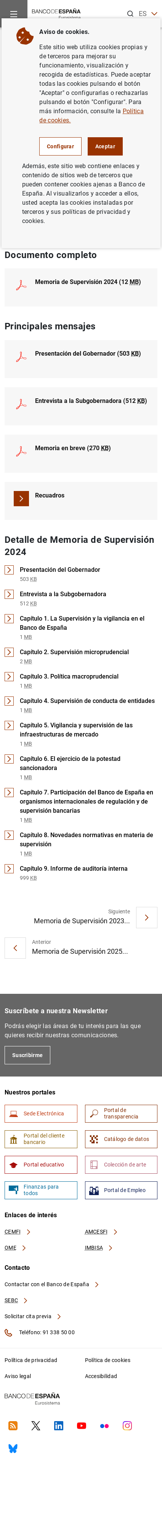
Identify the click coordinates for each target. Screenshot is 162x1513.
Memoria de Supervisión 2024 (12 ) (88, 282)
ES (148, 14)
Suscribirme (27, 1055)
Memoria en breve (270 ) (73, 448)
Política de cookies (107, 1360)
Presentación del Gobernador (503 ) (88, 353)
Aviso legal (18, 1376)
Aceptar (105, 146)
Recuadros (49, 495)
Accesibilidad (101, 1376)
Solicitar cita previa (33, 1316)
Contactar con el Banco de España (52, 1284)
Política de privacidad (31, 1360)
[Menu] (13, 13)
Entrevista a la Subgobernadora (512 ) (91, 400)
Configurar (60, 146)
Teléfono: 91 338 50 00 (40, 1333)
